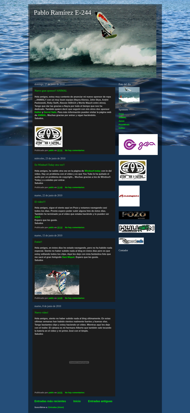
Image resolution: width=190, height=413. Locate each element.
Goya (121, 114)
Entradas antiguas (100, 401)
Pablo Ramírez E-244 (62, 12)
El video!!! (40, 201)
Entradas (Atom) (56, 407)
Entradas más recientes (50, 401)
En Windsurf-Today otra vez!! (50, 164)
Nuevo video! (41, 312)
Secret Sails (50, 112)
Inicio (77, 401)
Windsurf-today (92, 171)
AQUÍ (37, 217)
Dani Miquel (68, 257)
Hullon (38, 112)
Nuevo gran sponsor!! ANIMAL (51, 90)
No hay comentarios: (75, 150)
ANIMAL (42, 115)
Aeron (122, 121)
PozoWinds (124, 125)
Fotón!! (38, 242)
